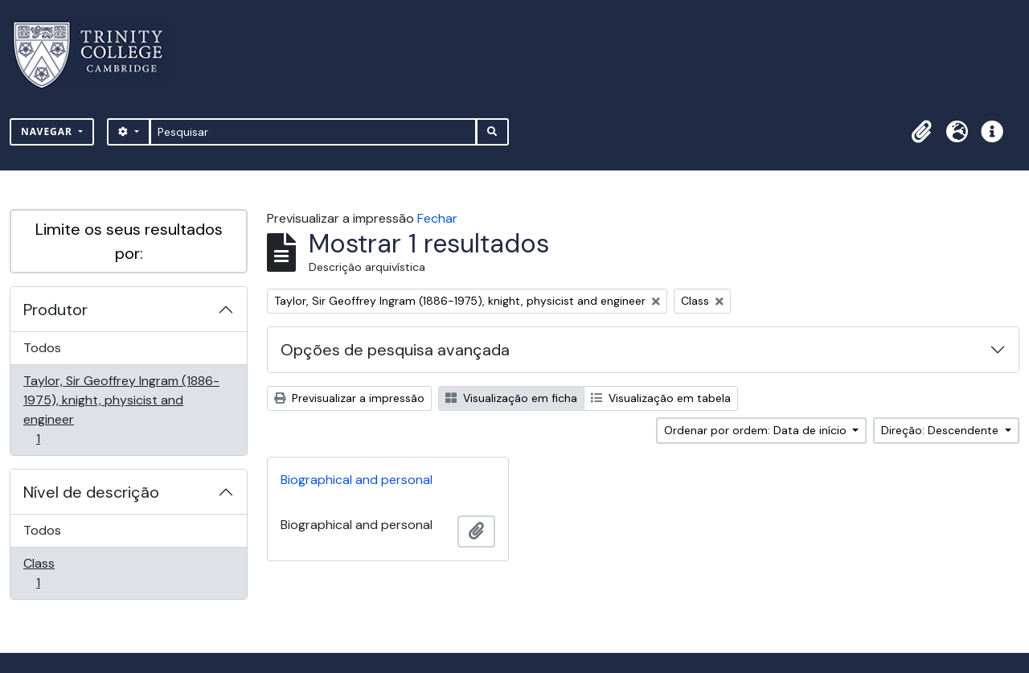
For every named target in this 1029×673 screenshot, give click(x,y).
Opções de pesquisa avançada (395, 349)
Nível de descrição (91, 492)
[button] (921, 132)
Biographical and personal (357, 479)
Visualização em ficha (511, 398)
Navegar (48, 131)
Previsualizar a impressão (349, 398)
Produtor (55, 309)
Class (61, 573)
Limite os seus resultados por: (129, 241)
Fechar (437, 218)
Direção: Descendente (941, 430)
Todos (42, 347)
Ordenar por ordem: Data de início (757, 430)
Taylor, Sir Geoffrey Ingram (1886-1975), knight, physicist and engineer (121, 410)
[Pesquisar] (313, 132)
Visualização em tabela (661, 398)
